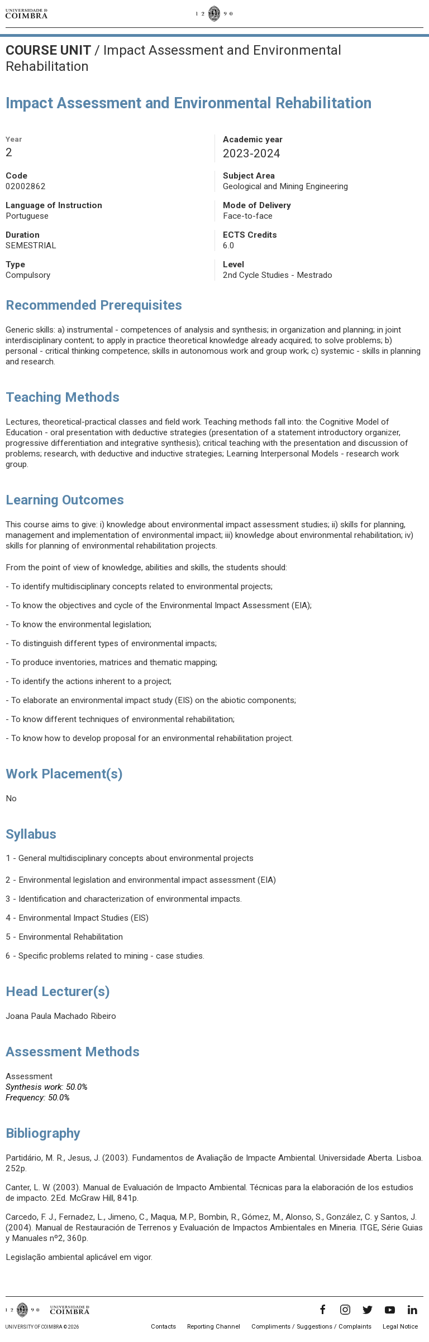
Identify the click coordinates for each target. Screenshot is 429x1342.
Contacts (163, 1326)
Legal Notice (400, 1326)
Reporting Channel (213, 1326)
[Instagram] (345, 1309)
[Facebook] (323, 1309)
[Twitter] (367, 1309)
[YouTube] (390, 1309)
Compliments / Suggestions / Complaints (311, 1326)
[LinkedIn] (412, 1309)
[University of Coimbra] (26, 13)
